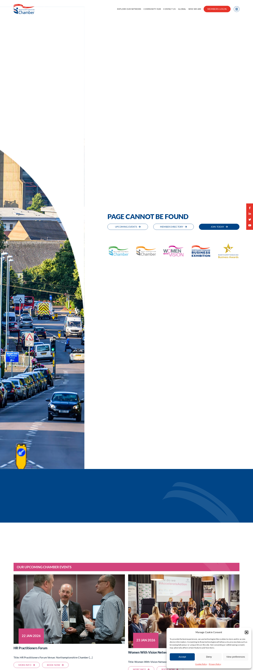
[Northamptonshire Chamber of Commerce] (24, 5)
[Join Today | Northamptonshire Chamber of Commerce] (219, 227)
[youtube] (249, 225)
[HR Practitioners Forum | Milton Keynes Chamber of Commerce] (27, 665)
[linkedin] (250, 213)
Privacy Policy (215, 664)
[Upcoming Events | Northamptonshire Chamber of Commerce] (127, 227)
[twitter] (249, 219)
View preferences (235, 656)
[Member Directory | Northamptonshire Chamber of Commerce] (173, 227)
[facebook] (250, 208)
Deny (209, 656)
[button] (246, 632)
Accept (182, 656)
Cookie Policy (201, 664)
